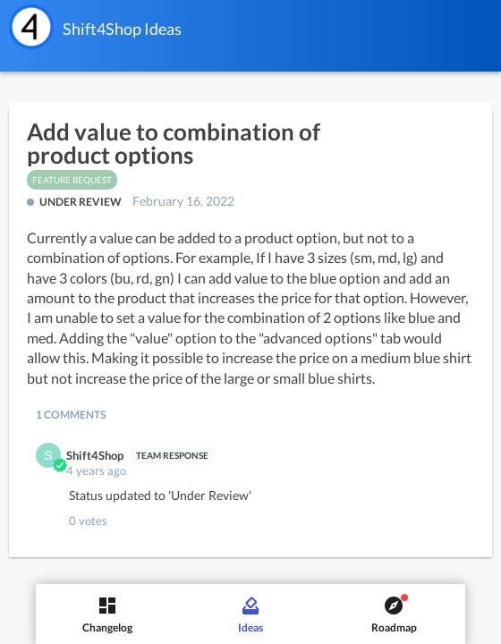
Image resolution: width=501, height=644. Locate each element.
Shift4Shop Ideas (122, 28)
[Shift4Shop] (31, 26)
